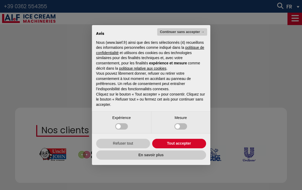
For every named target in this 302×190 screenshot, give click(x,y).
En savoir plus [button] (151, 155)
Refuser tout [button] (123, 143)
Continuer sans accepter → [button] (182, 32)
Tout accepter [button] (179, 143)
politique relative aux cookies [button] (142, 68)
